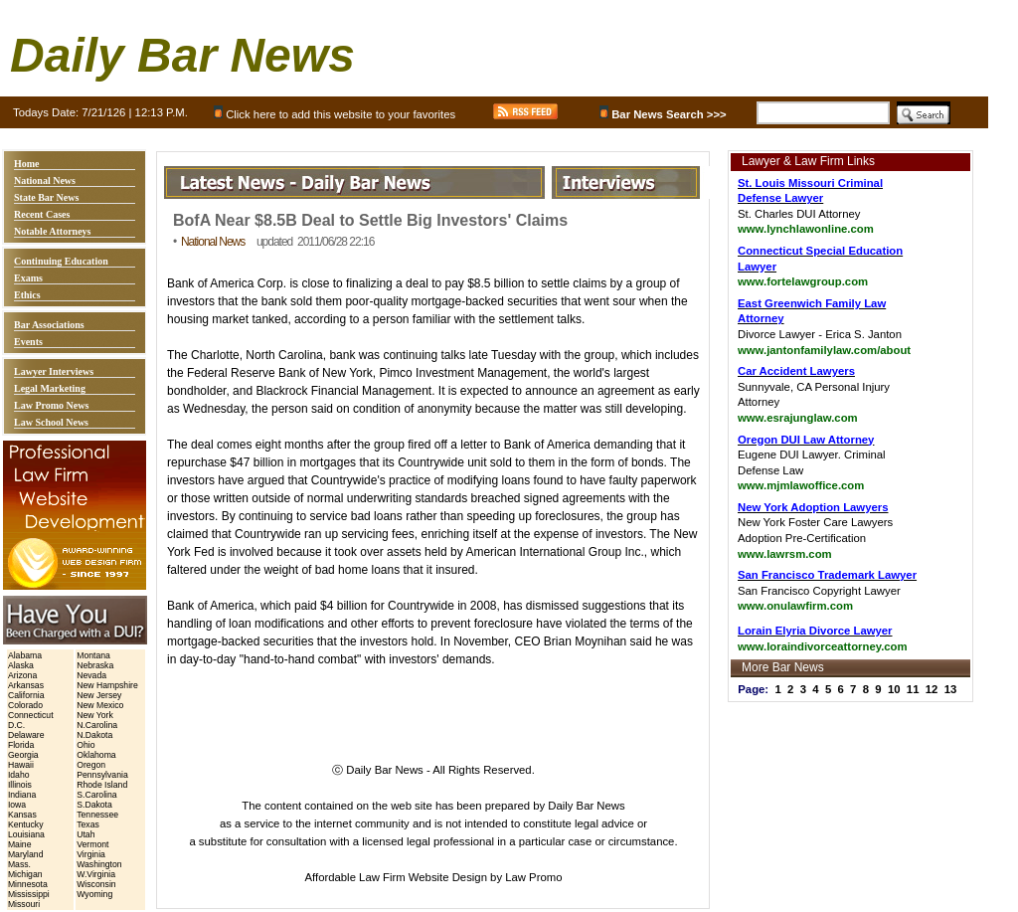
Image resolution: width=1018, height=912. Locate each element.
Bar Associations (49, 324)
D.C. (16, 725)
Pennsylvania (102, 775)
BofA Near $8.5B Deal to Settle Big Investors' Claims (370, 220)
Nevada (91, 675)
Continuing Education (61, 261)
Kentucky (26, 824)
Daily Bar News (182, 55)
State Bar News (46, 197)
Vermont (92, 844)
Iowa (17, 805)
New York (95, 715)
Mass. (19, 864)
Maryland (26, 854)
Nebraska (95, 665)
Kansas (22, 815)
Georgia (23, 755)
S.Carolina (96, 795)
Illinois (20, 785)
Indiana (22, 795)
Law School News (51, 422)
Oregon (91, 765)
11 (913, 689)
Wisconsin (96, 884)
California (26, 695)
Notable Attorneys (52, 231)
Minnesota (28, 884)
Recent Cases (42, 214)
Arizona (22, 675)
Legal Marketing (49, 388)
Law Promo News (51, 405)
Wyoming (94, 894)
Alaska (21, 665)
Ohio (85, 745)
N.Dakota (94, 735)
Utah (85, 834)
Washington (99, 864)
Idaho (19, 775)
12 (932, 689)
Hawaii (21, 765)
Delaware (26, 735)
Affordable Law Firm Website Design (396, 877)
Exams (28, 278)
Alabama (25, 655)
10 (894, 689)
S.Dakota (94, 805)
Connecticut (31, 715)
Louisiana (26, 834)
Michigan (25, 874)
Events (28, 341)
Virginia (91, 854)
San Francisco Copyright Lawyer (827, 590)
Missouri (24, 904)
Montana (93, 655)
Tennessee (97, 815)
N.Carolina (97, 725)
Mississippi (29, 894)
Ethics (27, 294)
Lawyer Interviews (53, 371)
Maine (20, 844)
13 (950, 689)
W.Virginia (96, 874)
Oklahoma (96, 755)
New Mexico (100, 705)
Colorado (25, 705)
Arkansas (26, 685)
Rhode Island (102, 785)
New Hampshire (107, 685)
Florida (21, 745)
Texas (88, 824)
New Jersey (99, 695)
